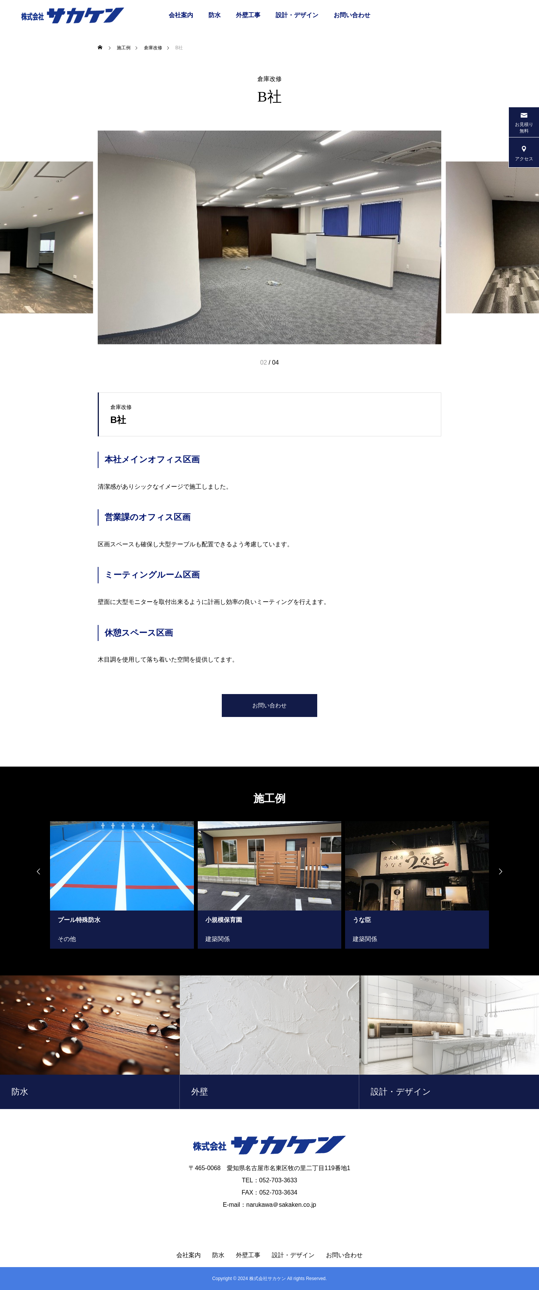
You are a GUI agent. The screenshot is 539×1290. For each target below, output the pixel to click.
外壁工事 (248, 15)
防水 (214, 15)
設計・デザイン (297, 15)
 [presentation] (504, 871)
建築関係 (217, 939)
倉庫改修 (269, 79)
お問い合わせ (352, 15)
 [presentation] (35, 871)
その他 (67, 939)
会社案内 (181, 15)
